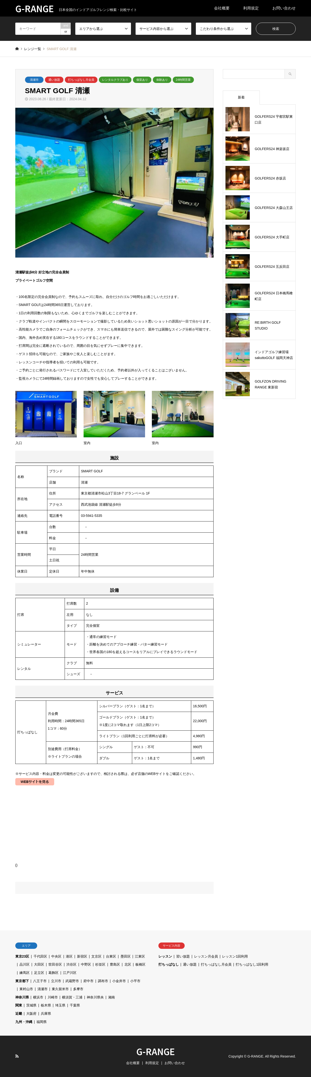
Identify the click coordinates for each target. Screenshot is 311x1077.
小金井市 (119, 981)
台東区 (111, 956)
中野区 (86, 964)
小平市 (135, 981)
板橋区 (140, 964)
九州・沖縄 (23, 1022)
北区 (127, 964)
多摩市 (78, 989)
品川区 (24, 964)
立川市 (56, 981)
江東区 (140, 956)
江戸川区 (70, 973)
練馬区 (24, 973)
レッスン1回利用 (235, 956)
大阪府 (31, 1013)
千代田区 (40, 956)
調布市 (103, 981)
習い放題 (183, 956)
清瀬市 (34, 79)
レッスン (165, 956)
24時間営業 (183, 79)
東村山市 (26, 989)
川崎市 (53, 997)
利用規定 (251, 8)
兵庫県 (46, 1013)
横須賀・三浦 (72, 997)
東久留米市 (60, 989)
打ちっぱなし (168, 964)
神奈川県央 (95, 997)
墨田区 (126, 956)
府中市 (88, 981)
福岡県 (41, 1022)
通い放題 (54, 79)
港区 (69, 956)
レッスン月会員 (206, 956)
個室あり (142, 79)
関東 (18, 1005)
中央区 (56, 956)
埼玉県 (60, 1005)
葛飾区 (53, 973)
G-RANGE (155, 1051)
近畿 (18, 1013)
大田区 (39, 964)
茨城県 (31, 1005)
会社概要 (222, 8)
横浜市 (38, 997)
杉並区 (100, 964)
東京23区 (22, 956)
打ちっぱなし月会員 (81, 79)
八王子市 (40, 981)
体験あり (162, 79)
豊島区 (115, 964)
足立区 (39, 973)
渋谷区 (71, 964)
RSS (17, 1056)
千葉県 (75, 1005)
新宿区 (82, 956)
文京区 (96, 956)
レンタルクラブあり (115, 79)
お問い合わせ (284, 8)
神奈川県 (22, 997)
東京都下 (22, 981)
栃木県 (46, 1005)
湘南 (111, 997)
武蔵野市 (72, 981)
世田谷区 (55, 964)
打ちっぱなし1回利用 (252, 964)
